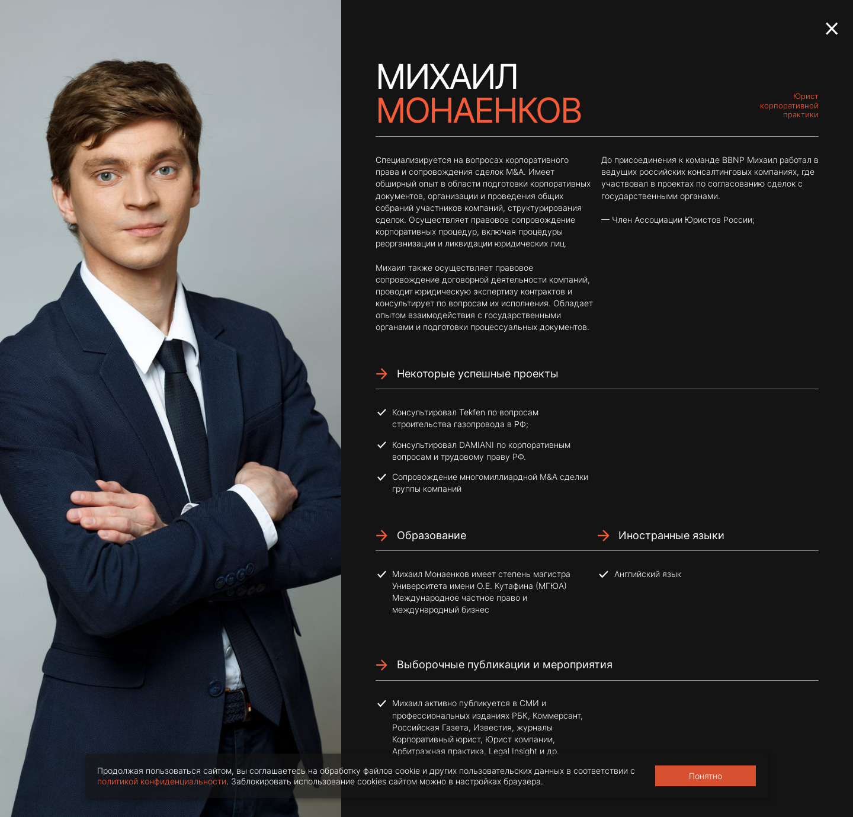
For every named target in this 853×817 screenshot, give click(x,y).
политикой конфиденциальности (161, 781)
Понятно (705, 776)
